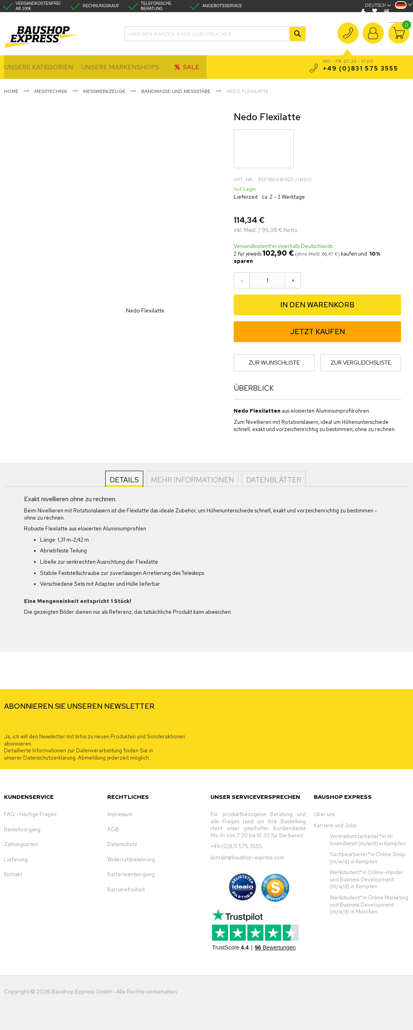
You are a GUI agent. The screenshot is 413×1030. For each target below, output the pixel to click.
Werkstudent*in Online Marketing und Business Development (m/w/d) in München (369, 904)
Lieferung (16, 859)
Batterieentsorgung (130, 874)
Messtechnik (50, 91)
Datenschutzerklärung (49, 757)
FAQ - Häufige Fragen (30, 814)
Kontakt (13, 874)
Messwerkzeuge (104, 91)
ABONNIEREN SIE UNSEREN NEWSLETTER (79, 706)
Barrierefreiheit (126, 889)
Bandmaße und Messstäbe (176, 91)
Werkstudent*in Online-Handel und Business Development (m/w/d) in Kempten (366, 879)
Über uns (324, 814)
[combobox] (215, 34)
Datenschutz (122, 844)
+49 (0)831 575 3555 (348, 38)
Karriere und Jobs (335, 825)
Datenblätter (273, 479)
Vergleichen (387, 10)
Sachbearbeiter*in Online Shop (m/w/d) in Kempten (367, 858)
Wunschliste (375, 10)
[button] (403, 7)
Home (11, 91)
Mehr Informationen (192, 479)
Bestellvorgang (22, 829)
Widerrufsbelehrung (131, 859)
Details (125, 479)
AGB (113, 829)
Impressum (119, 814)
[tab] (125, 479)
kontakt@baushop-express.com (247, 857)
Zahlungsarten (21, 844)
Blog (364, 10)
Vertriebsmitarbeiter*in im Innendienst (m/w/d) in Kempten (368, 840)
